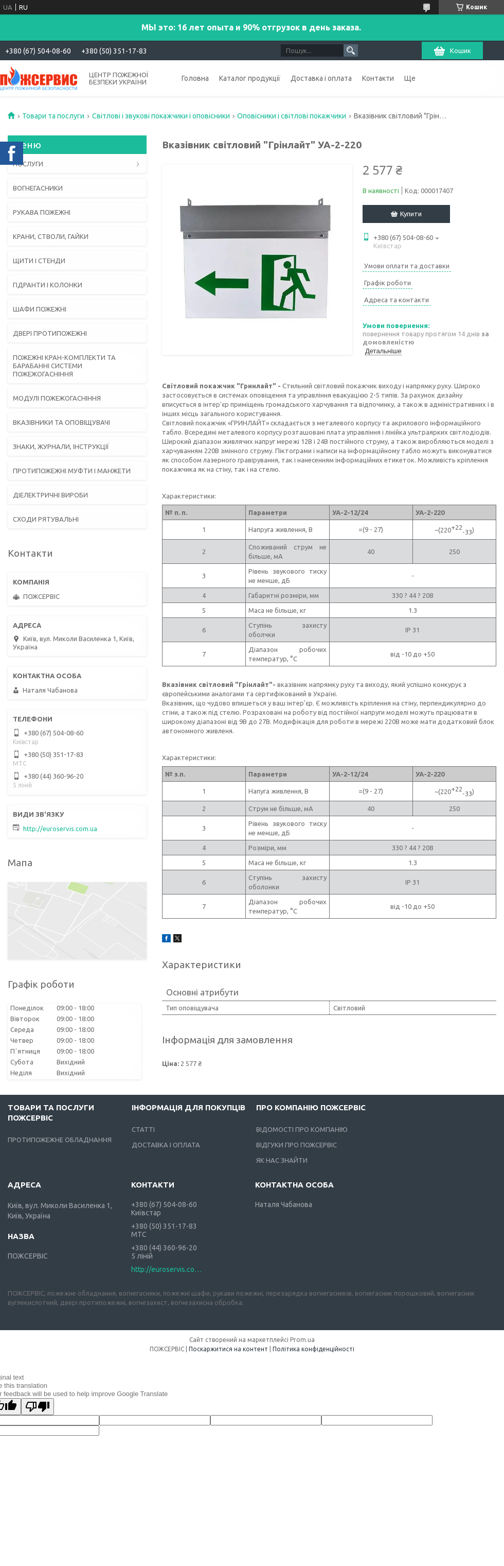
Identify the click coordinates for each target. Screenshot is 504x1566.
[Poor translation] (37, 1406)
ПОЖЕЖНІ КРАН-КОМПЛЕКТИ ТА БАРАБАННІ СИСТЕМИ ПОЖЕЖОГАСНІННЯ (64, 365)
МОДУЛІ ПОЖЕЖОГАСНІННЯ (57, 398)
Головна (195, 78)
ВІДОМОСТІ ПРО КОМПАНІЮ (302, 1129)
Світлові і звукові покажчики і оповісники (161, 116)
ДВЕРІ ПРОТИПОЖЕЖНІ (50, 333)
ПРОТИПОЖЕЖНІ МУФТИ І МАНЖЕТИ (72, 470)
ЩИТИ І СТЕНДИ (39, 260)
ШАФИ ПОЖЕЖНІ (39, 309)
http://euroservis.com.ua (60, 828)
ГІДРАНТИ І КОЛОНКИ (47, 284)
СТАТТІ (143, 1129)
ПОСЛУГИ (28, 163)
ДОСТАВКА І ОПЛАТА (166, 1144)
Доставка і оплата (321, 78)
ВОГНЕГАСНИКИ (38, 188)
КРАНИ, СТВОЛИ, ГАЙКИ (50, 236)
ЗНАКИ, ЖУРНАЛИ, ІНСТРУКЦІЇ (61, 446)
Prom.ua (302, 1339)
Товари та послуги (53, 116)
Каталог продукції (249, 78)
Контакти (378, 78)
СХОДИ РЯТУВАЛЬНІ (46, 519)
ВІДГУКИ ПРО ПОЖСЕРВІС (296, 1144)
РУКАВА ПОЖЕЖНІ (41, 212)
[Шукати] (351, 50)
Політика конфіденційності (313, 1349)
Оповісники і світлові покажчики (291, 116)
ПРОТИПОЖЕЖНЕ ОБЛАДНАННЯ (60, 1139)
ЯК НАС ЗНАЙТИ (282, 1160)
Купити (411, 213)
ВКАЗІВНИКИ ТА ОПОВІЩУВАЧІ (61, 422)
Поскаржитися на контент (228, 1349)
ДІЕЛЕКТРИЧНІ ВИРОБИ (50, 494)
